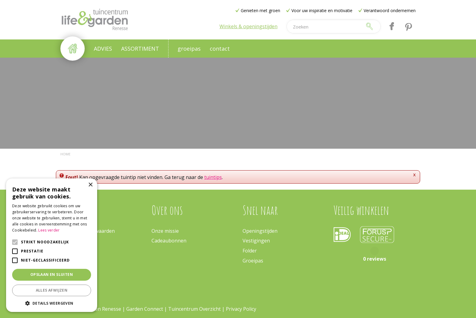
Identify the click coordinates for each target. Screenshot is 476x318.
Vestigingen (256, 240)
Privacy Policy (241, 309)
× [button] (90, 185)
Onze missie (165, 231)
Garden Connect (144, 309)
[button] (51, 303)
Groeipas (253, 260)
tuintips (213, 177)
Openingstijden (260, 231)
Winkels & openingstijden (248, 26)
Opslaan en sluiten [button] (51, 274)
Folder (250, 250)
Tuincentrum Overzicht (194, 309)
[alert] (51, 245)
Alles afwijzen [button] (52, 290)
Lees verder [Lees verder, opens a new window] (48, 230)
